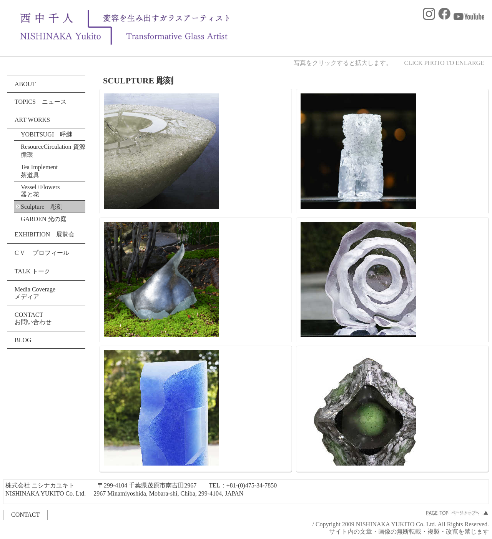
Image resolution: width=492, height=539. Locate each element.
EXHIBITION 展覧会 (45, 234)
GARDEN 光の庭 (43, 219)
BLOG (23, 340)
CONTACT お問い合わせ (33, 318)
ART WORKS (32, 119)
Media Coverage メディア (35, 293)
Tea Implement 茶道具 (42, 171)
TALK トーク (32, 271)
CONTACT (25, 514)
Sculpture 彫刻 (42, 206)
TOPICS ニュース (40, 101)
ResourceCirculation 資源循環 (53, 150)
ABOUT (25, 84)
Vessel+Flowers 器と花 (40, 191)
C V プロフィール (42, 253)
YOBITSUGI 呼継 (46, 134)
